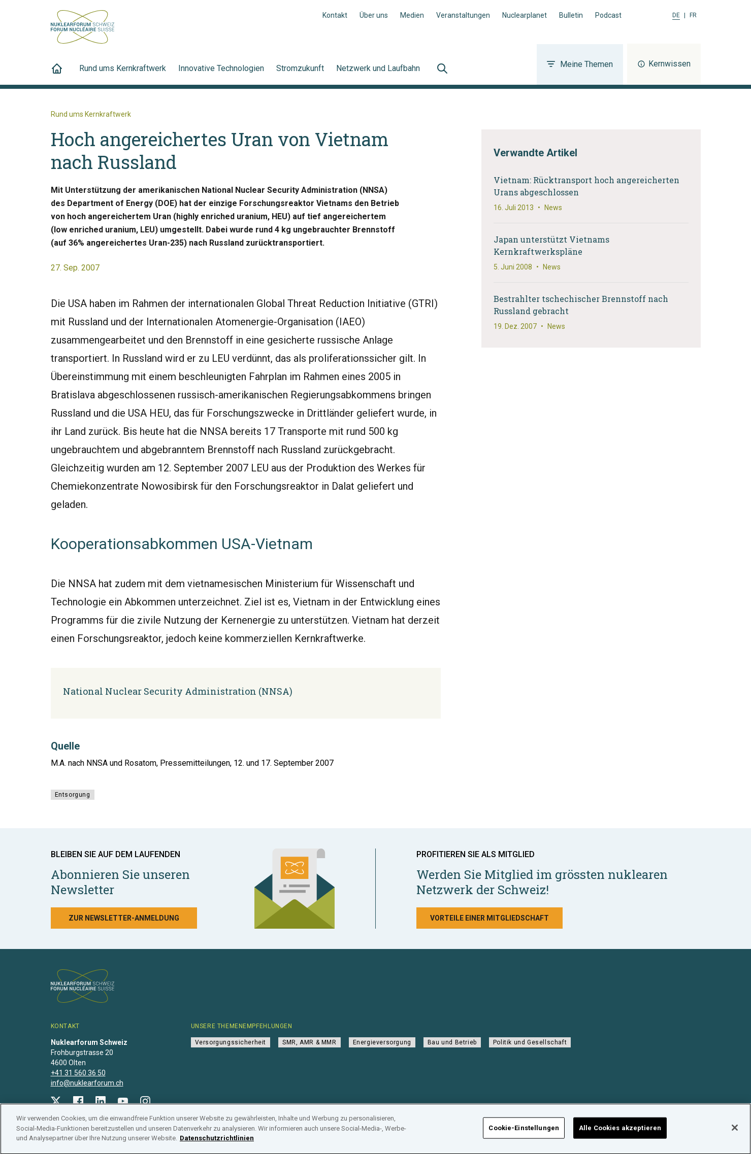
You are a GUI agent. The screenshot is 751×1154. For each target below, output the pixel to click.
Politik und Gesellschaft (530, 1042)
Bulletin (571, 15)
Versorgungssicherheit (231, 1042)
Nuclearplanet (524, 15)
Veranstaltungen (463, 15)
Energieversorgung (382, 1042)
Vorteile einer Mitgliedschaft (489, 918)
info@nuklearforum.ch (87, 1083)
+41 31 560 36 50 (78, 1073)
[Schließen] (735, 1134)
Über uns (374, 15)
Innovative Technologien (221, 74)
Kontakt (334, 15)
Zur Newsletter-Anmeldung (124, 918)
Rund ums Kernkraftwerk (122, 74)
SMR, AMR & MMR (309, 1042)
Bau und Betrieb (452, 1042)
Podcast (608, 15)
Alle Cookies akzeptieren (620, 1134)
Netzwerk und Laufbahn (378, 74)
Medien (412, 15)
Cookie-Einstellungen (523, 1134)
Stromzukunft (300, 74)
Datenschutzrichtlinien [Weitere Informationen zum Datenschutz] (217, 1144)
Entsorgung (72, 794)
